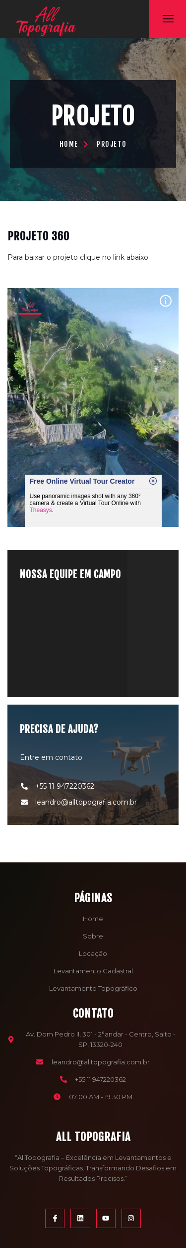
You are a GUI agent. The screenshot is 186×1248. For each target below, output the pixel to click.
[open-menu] (167, 19)
